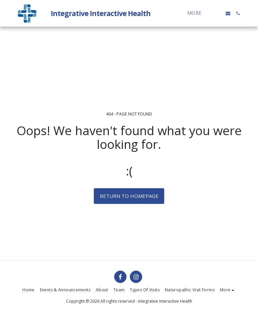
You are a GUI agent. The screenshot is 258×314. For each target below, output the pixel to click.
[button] (218, 13)
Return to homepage (129, 196)
